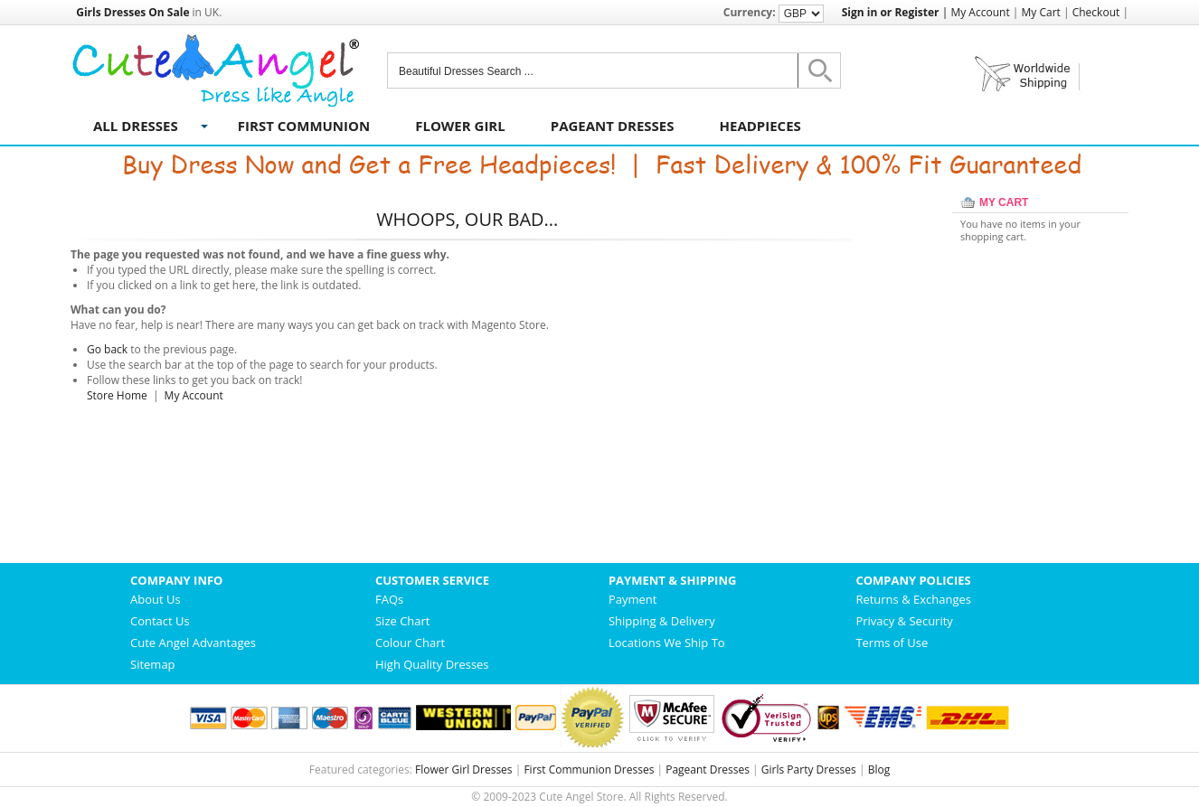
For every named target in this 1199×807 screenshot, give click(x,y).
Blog (879, 769)
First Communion (304, 126)
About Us (155, 599)
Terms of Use (891, 642)
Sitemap (152, 664)
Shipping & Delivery (662, 621)
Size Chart (402, 621)
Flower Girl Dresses (464, 769)
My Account (979, 12)
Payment (633, 599)
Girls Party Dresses (808, 769)
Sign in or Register (890, 12)
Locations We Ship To (667, 642)
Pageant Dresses (613, 126)
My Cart (1041, 12)
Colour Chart (410, 642)
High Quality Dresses (432, 664)
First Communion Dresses (589, 769)
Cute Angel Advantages (193, 642)
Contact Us (160, 621)
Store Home (117, 395)
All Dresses (135, 126)
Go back (107, 349)
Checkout (1096, 12)
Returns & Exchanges (913, 599)
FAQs (389, 599)
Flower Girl (460, 126)
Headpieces (760, 126)
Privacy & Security (903, 621)
